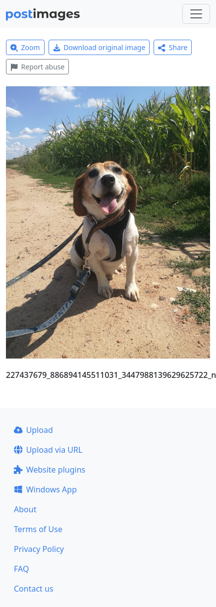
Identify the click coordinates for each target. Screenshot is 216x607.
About (25, 509)
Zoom (25, 47)
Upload (33, 430)
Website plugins (49, 469)
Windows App (45, 489)
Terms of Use (38, 529)
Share (172, 47)
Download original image (99, 47)
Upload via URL (48, 449)
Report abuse (37, 66)
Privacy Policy (39, 549)
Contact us (34, 588)
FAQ (21, 568)
